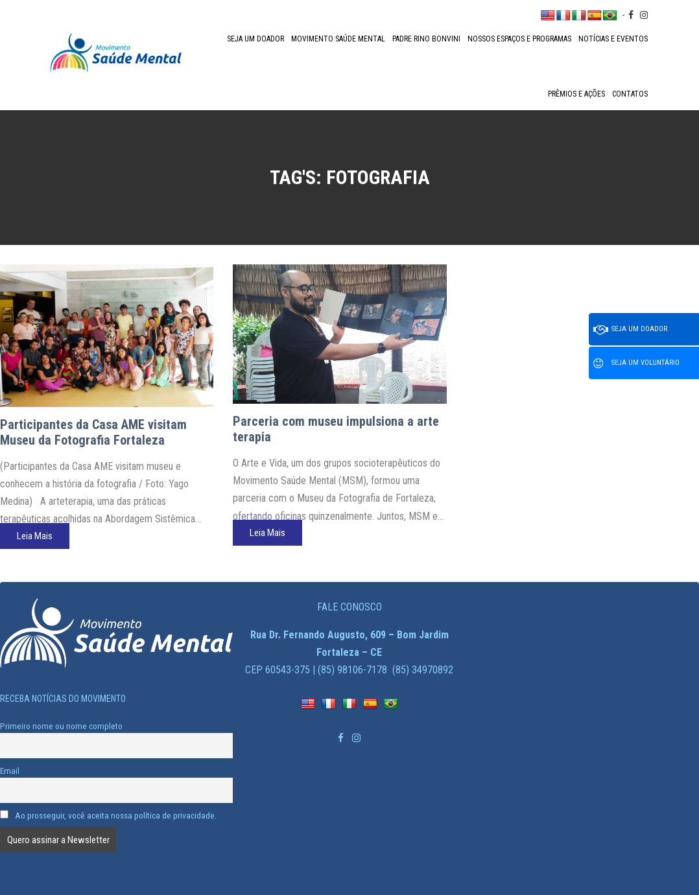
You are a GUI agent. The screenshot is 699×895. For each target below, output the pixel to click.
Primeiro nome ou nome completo (61, 726)
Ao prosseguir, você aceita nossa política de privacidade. (108, 815)
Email (9, 770)
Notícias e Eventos (613, 38)
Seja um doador (255, 38)
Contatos (630, 94)
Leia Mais (35, 536)
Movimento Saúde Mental (338, 38)
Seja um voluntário (636, 363)
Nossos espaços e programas (519, 38)
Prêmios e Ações (576, 94)
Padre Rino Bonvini (426, 38)
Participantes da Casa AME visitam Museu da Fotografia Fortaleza (93, 432)
